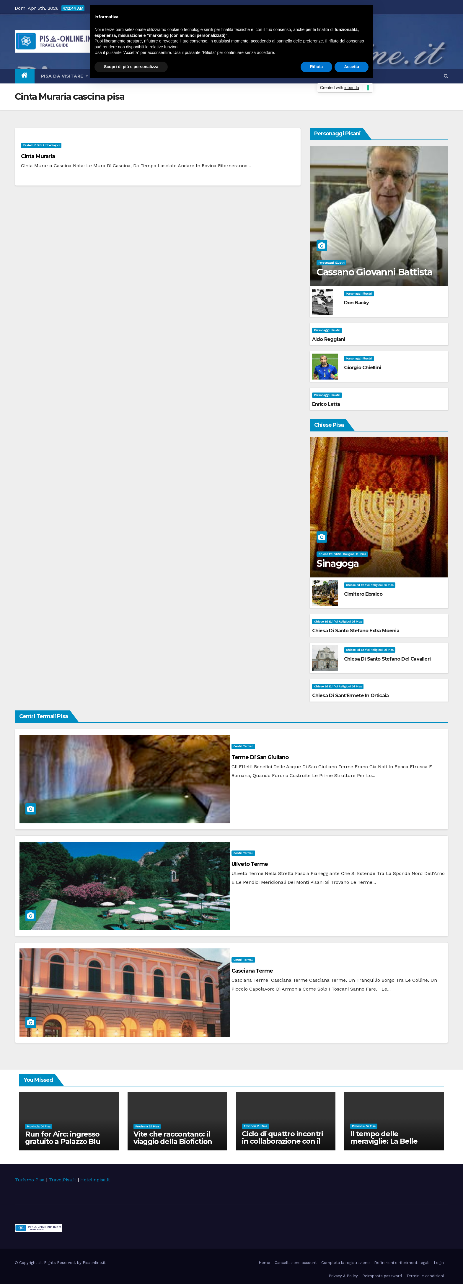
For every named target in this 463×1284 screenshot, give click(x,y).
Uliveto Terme (249, 864)
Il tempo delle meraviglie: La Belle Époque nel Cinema (384, 1141)
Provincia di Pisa (38, 1126)
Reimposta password (382, 1276)
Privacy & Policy (343, 1276)
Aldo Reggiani (328, 339)
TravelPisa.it (62, 1180)
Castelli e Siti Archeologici (41, 145)
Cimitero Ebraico (363, 594)
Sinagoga (337, 563)
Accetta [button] (351, 66)
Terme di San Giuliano (259, 757)
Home (264, 1262)
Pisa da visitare (64, 76)
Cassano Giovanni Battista (374, 272)
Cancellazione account (296, 1262)
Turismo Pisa (30, 1180)
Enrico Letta (326, 404)
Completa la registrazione (345, 1262)
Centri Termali (243, 746)
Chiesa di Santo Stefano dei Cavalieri (387, 659)
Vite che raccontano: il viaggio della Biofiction (172, 1138)
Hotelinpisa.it (95, 1180)
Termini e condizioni (425, 1276)
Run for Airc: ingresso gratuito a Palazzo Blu (62, 1138)
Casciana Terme (252, 971)
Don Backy (356, 303)
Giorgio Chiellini (362, 367)
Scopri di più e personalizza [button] (131, 66)
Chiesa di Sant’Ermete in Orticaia (350, 695)
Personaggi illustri (331, 262)
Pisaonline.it (94, 1262)
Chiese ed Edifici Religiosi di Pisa (342, 554)
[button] (446, 76)
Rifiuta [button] (316, 66)
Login (439, 1262)
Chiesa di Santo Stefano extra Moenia (355, 630)
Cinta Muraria (38, 156)
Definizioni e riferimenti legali (401, 1262)
